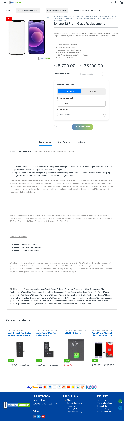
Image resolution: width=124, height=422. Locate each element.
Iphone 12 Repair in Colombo (35, 301)
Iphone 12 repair (16, 301)
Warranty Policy (73, 409)
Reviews (80, 142)
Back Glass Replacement (57, 10)
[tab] (45, 143)
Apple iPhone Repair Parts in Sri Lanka (67, 16)
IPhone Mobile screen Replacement (77, 304)
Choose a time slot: (65, 98)
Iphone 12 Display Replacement (85, 295)
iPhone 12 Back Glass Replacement (27, 247)
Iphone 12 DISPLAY (17, 295)
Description (45, 142)
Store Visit (69, 91)
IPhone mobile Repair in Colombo (49, 304)
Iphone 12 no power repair (100, 298)
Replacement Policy (74, 412)
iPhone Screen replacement (21, 151)
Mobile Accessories (80, 330)
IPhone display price (100, 301)
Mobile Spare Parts (60, 20)
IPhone (106, 292)
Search (110, 2)
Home (8, 10)
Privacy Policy (72, 406)
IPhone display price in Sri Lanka (22, 304)
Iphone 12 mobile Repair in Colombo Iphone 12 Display (37, 298)
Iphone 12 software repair (57, 301)
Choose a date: (63, 109)
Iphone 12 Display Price (34, 295)
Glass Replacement (106, 16)
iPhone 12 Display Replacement (26, 250)
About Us (70, 400)
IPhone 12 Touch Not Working (79, 301)
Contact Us (101, 400)
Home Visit (93, 91)
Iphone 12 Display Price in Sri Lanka (58, 295)
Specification (64, 142)
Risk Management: (63, 73)
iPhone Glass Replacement (28, 10)
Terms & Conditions (74, 403)
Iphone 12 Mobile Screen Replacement (74, 298)
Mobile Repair (108, 18)
